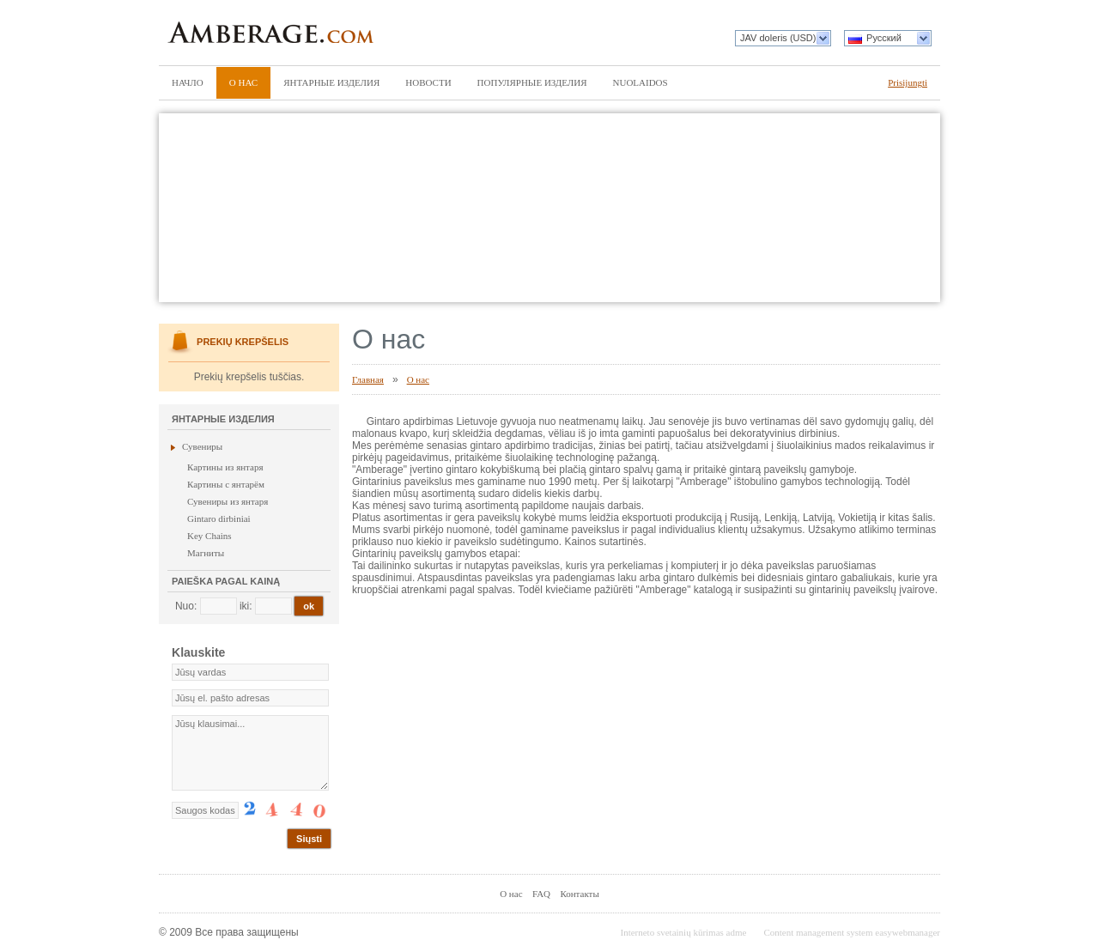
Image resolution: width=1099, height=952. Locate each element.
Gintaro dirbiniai (219, 518)
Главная (368, 379)
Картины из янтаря (225, 467)
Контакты (579, 893)
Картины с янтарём (225, 484)
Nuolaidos (640, 82)
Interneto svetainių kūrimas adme (683, 932)
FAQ (541, 893)
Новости (428, 82)
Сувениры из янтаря (227, 501)
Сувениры (202, 446)
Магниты (205, 553)
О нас (243, 82)
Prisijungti (907, 82)
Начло (187, 82)
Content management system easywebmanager (851, 932)
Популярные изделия (532, 82)
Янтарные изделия (331, 82)
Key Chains (209, 536)
